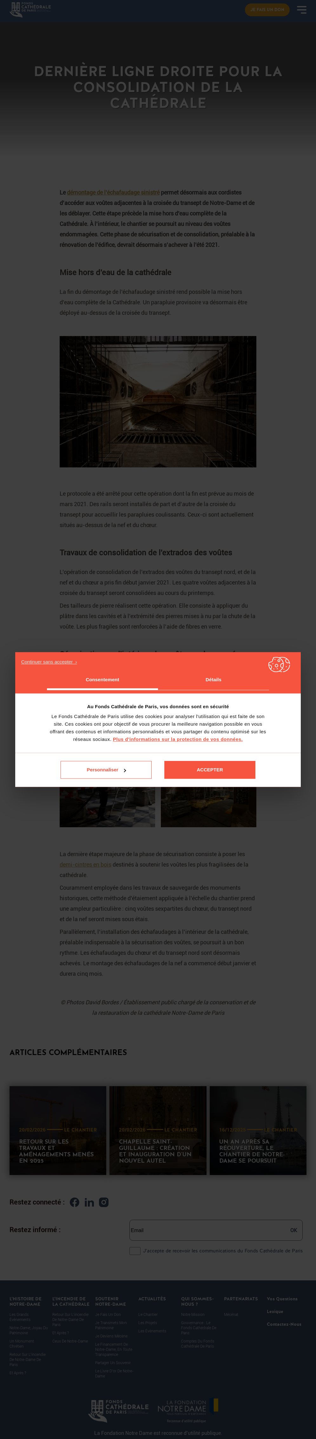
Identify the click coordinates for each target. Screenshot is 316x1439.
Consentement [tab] (102, 679)
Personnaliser (106, 769)
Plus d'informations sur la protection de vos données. (178, 739)
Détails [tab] (213, 679)
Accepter (210, 769)
